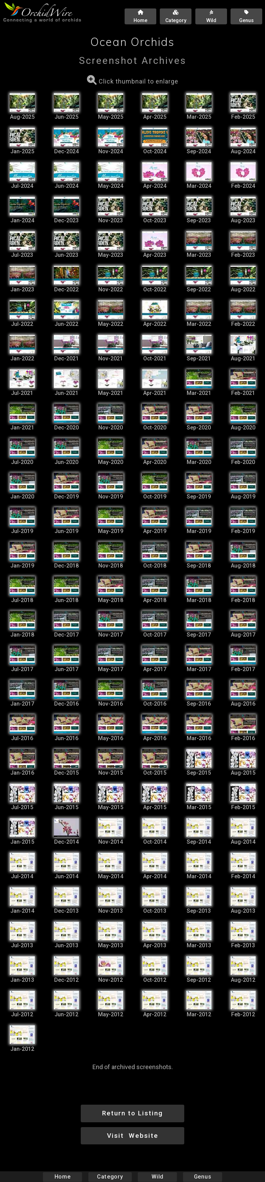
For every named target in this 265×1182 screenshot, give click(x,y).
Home (63, 1176)
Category (110, 1176)
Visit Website (132, 1136)
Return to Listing (132, 1113)
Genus (202, 1176)
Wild (157, 1176)
